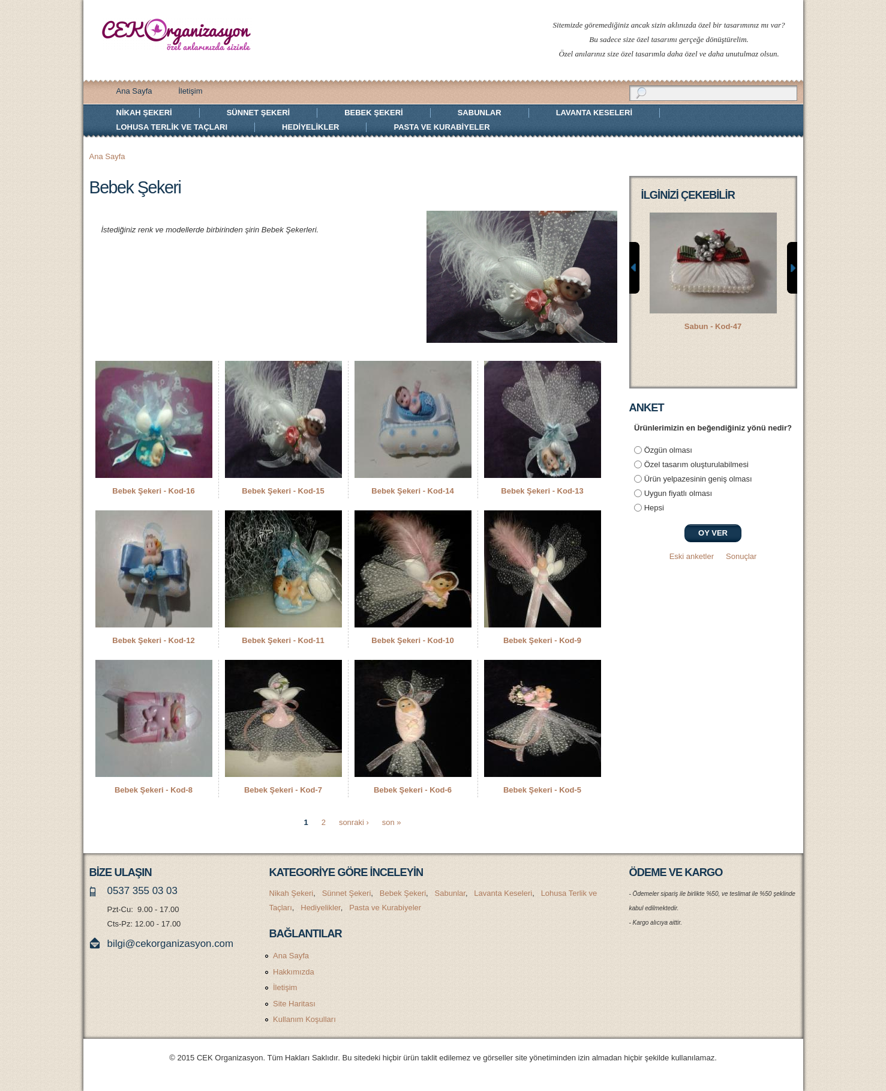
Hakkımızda (293, 971)
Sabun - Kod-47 (712, 326)
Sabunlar (479, 112)
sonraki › (354, 822)
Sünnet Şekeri (258, 112)
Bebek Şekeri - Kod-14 (412, 490)
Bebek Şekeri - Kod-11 (283, 640)
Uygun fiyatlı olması (678, 493)
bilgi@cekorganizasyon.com (170, 943)
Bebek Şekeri (373, 112)
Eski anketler (691, 556)
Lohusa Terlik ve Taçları (172, 126)
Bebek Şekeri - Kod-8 (154, 789)
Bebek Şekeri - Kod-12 (153, 640)
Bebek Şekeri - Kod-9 (542, 640)
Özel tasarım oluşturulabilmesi (696, 464)
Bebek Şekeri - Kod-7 (283, 789)
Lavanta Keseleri (594, 112)
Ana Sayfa (134, 91)
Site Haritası (294, 1003)
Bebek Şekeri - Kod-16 (153, 490)
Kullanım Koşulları (304, 1019)
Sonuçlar (741, 556)
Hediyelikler (310, 126)
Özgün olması (668, 450)
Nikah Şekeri (144, 112)
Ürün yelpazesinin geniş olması (698, 478)
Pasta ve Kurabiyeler (441, 126)
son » (391, 822)
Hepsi (654, 507)
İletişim (190, 91)
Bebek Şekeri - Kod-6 (413, 789)
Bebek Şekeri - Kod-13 (542, 490)
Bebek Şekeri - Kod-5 (542, 789)
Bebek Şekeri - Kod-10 (412, 640)
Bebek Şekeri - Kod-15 (283, 490)
